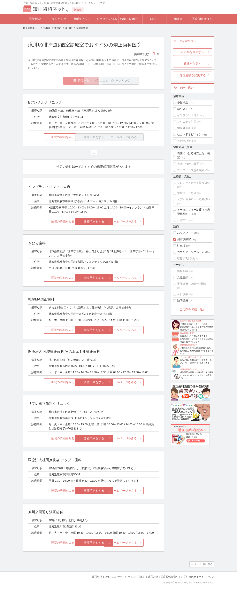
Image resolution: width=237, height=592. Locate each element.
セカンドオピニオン (189, 134)
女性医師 (182, 277)
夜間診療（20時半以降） (192, 283)
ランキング (59, 18)
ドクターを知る (106, 18)
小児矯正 (182, 102)
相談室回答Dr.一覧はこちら (192, 369)
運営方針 (153, 576)
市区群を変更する (192, 52)
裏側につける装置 (188, 163)
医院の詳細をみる (50, 137)
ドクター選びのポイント (191, 357)
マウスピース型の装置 (190, 170)
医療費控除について (189, 345)
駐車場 (181, 245)
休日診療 (182, 294)
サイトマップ (206, 576)
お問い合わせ (188, 576)
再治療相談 (184, 140)
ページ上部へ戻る (203, 564)
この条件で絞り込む (193, 309)
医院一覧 (55, 80)
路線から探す (192, 63)
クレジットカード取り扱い (193, 182)
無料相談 (182, 271)
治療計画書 (184, 127)
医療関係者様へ (202, 18)
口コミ (154, 18)
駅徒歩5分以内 (186, 258)
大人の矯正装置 (187, 333)
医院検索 (35, 18)
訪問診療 (182, 300)
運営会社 (97, 576)
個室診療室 (184, 239)
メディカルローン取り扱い (193, 199)
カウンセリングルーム (190, 251)
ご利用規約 (139, 576)
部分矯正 (182, 108)
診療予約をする (93, 221)
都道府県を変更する (193, 75)
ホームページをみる (137, 221)
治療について (83, 18)
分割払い (182, 220)
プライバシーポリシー (117, 576)
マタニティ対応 (186, 121)
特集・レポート (130, 18)
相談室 (178, 18)
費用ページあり (186, 193)
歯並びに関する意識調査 (191, 321)
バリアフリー (185, 232)
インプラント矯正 (188, 115)
